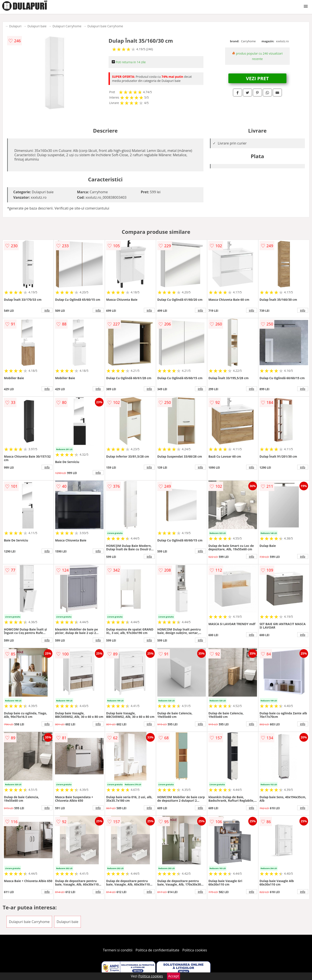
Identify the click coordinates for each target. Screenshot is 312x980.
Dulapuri (15, 26)
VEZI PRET (257, 78)
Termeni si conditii (118, 950)
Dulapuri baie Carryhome (105, 26)
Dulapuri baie (37, 26)
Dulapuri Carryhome (67, 26)
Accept (173, 976)
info (47, 310)
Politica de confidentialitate (157, 950)
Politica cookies (194, 950)
